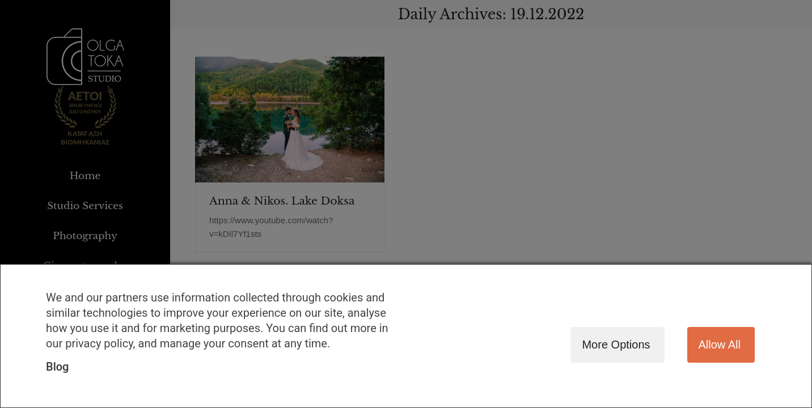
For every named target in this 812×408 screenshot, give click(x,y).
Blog (57, 366)
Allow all (720, 344)
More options (616, 344)
